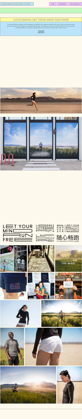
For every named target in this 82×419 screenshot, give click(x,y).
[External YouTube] (41, 62)
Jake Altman (41, 32)
